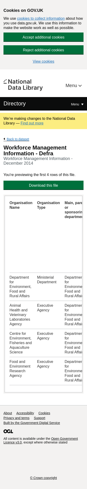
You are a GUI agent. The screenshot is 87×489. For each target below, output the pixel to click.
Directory (14, 103)
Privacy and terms (16, 418)
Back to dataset (18, 139)
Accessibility (25, 413)
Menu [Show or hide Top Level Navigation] (75, 104)
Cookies (44, 413)
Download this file (43, 185)
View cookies (43, 61)
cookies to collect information (40, 18)
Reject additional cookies (43, 50)
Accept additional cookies (43, 37)
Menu (71, 85)
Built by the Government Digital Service (31, 423)
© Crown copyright (43, 478)
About (7, 413)
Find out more (32, 123)
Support (39, 418)
